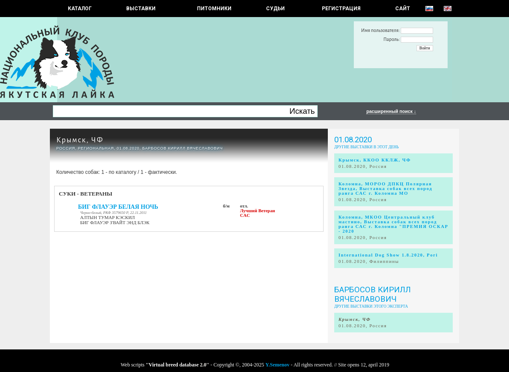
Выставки (141, 9)
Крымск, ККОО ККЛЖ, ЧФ (374, 160)
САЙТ (402, 9)
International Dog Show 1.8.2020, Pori (388, 255)
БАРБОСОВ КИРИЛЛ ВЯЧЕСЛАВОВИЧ (372, 294)
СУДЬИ (275, 9)
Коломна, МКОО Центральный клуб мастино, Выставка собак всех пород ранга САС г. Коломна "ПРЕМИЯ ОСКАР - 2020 (393, 224)
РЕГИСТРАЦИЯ (341, 9)
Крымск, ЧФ (80, 140)
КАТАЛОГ (80, 9)
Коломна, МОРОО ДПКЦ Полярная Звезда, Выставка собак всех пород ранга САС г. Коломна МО (385, 189)
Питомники (214, 9)
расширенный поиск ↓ (391, 111)
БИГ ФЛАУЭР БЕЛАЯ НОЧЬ (118, 207)
